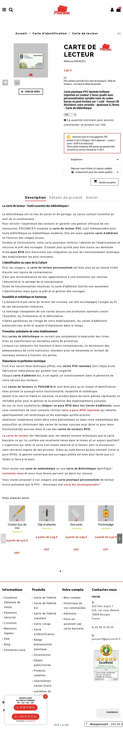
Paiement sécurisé (10, 615)
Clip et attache (47, 524)
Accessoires (42, 654)
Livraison (10, 623)
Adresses (70, 613)
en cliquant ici (30, 721)
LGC (65, 725)
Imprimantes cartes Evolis (43, 683)
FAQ (6, 638)
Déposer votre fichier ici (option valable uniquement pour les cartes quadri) (92, 170)
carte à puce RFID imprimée (81, 410)
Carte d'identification (44, 632)
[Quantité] (70, 114)
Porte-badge (106, 524)
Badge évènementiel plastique (43, 644)
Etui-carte (76, 524)
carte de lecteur (18, 435)
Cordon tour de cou (17, 526)
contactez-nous (13, 473)
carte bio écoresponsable (81, 484)
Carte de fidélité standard (45, 616)
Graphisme (92, 159)
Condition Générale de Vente (12, 602)
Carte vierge (42, 623)
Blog (7, 644)
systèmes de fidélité (42, 693)
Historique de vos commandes (75, 605)
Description (35, 197)
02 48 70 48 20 (104, 627)
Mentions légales (10, 631)
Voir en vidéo (31, 91)
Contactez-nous (14, 650)
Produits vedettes (40, 673)
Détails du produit (66, 197)
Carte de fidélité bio (45, 605)
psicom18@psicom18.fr (106, 639)
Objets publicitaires (42, 663)
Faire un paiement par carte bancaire (74, 624)
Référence (69, 61)
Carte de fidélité (45, 597)
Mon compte (72, 597)
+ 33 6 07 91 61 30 (25, 716)
